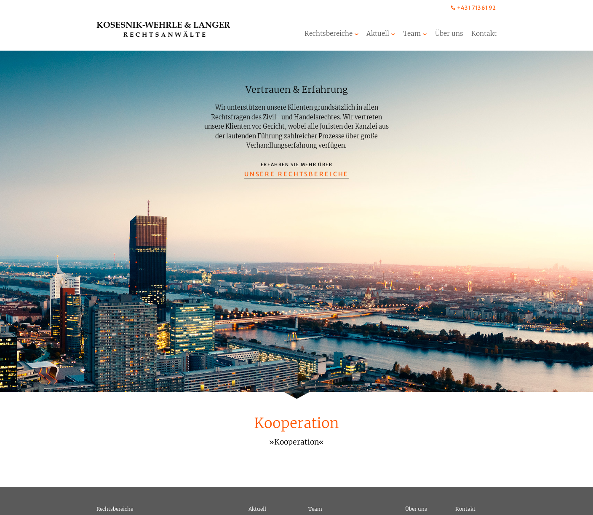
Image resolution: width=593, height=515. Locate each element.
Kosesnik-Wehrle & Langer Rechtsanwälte (163, 29)
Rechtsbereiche (329, 34)
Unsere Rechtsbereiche (296, 174)
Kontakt (484, 34)
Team (412, 34)
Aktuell (377, 34)
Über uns (449, 34)
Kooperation (296, 423)
